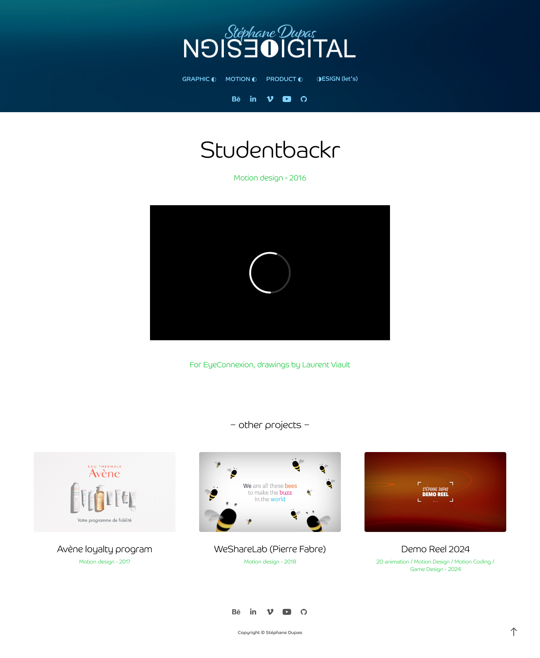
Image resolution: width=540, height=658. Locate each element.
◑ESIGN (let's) (337, 78)
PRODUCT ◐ (284, 78)
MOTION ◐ (241, 78)
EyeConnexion (228, 364)
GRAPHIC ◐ (199, 78)
